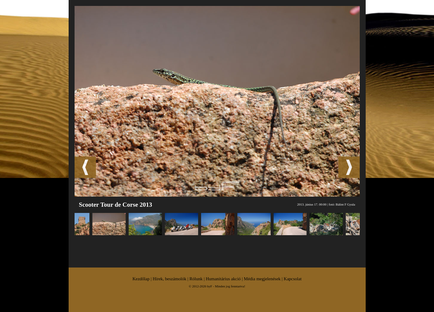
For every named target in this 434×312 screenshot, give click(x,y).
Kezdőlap (140, 278)
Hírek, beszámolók (169, 278)
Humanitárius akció (223, 278)
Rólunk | (198, 278)
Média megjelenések (262, 278)
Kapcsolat (293, 278)
